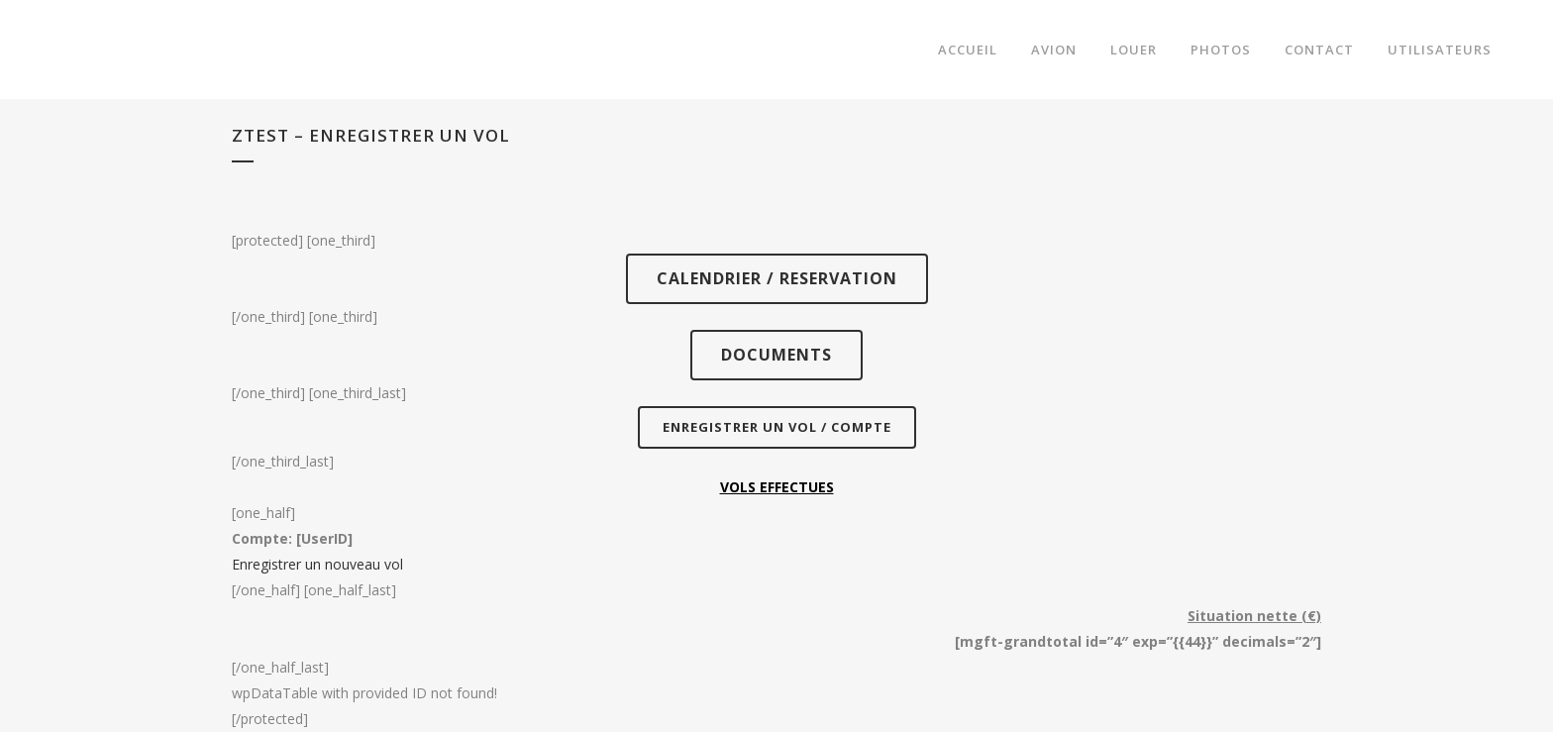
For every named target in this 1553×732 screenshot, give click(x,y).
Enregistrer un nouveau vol (317, 564)
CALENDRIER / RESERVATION (777, 278)
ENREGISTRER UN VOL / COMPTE (777, 427)
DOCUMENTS (776, 355)
